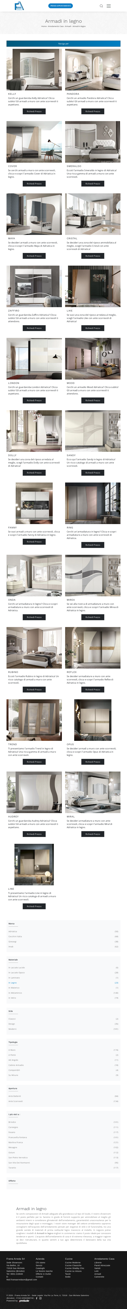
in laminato (63, 977)
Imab (63, 946)
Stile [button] (11, 1011)
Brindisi (63, 1122)
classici (63, 1018)
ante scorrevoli (63, 1101)
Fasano (63, 1132)
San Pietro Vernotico (63, 1157)
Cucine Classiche (73, 1265)
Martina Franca (63, 1142)
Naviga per (63, 43)
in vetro (63, 997)
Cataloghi (40, 1268)
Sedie (68, 1277)
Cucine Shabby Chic (74, 1268)
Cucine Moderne (73, 1263)
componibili (63, 1070)
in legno (63, 982)
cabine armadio (63, 1065)
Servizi (39, 1265)
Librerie (98, 1263)
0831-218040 (17, 1274)
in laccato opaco (63, 972)
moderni (63, 1029)
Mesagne (63, 1147)
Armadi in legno (79, 26)
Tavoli (68, 1274)
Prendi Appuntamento (60, 6)
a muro (63, 1050)
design (63, 1023)
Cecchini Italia (63, 936)
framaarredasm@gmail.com (24, 1280)
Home (44, 26)
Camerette (99, 1277)
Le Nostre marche (44, 1271)
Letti (96, 1271)
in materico (63, 987)
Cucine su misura (73, 1271)
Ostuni (63, 1152)
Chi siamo (40, 1263)
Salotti (97, 1268)
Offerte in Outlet (43, 1274)
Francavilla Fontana (63, 1137)
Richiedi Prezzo (34, 111)
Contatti (39, 1277)
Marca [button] (11, 923)
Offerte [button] (12, 1181)
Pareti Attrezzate (102, 1265)
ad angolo (63, 1060)
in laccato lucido (63, 967)
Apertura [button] (13, 1088)
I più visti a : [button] (14, 1114)
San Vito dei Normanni (63, 1162)
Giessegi (63, 941)
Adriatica (63, 931)
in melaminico (63, 992)
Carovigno (63, 1127)
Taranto (63, 1167)
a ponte (63, 1055)
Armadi (68, 26)
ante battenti (63, 1096)
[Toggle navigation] (108, 6)
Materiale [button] (13, 959)
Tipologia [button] (13, 1042)
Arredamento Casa (56, 26)
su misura (63, 1075)
